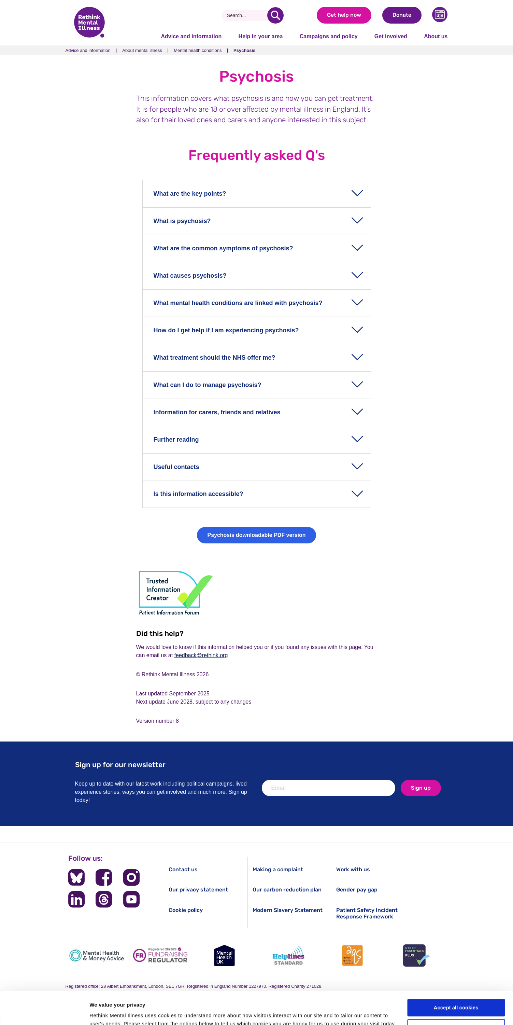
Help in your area (261, 36)
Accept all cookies (456, 977)
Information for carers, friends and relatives (217, 412)
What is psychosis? (182, 221)
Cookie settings (456, 997)
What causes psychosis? (190, 275)
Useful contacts (176, 466)
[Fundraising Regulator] (160, 955)
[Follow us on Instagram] (131, 877)
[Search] (247, 15)
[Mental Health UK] (224, 955)
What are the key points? (190, 193)
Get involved (390, 36)
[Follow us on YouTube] (131, 899)
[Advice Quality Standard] (352, 955)
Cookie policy (186, 910)
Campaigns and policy (329, 36)
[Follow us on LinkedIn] (76, 899)
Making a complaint (278, 869)
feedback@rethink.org (201, 655)
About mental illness (142, 50)
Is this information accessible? (198, 493)
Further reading (176, 439)
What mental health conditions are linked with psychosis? (238, 303)
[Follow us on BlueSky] (76, 877)
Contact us (183, 869)
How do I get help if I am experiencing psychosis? (226, 330)
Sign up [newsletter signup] (421, 788)
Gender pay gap (356, 889)
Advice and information (191, 36)
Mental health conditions (198, 50)
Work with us (353, 869)
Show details (105, 1011)
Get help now (344, 15)
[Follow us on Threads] (103, 899)
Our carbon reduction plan (287, 889)
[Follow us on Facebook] (103, 877)
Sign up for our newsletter (120, 764)
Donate (402, 15)
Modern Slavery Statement (288, 910)
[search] (275, 15)
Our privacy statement (198, 889)
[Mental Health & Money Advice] (96, 955)
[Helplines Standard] (288, 955)
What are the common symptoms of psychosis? (223, 248)
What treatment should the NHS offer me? (214, 357)
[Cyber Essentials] (416, 955)
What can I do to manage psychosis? (207, 385)
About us (435, 36)
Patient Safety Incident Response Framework (367, 913)
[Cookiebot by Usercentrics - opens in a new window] (44, 1012)
